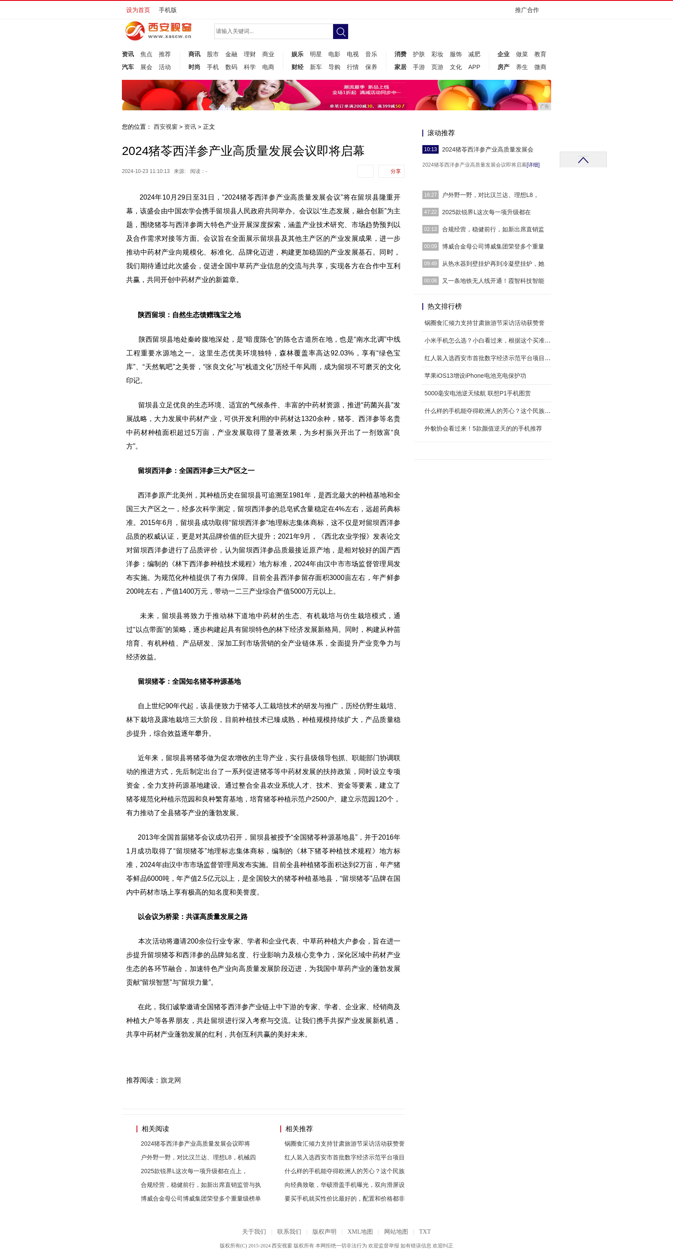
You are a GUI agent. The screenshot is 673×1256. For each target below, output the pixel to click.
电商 (268, 67)
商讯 (194, 54)
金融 (231, 54)
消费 (400, 54)
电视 (353, 54)
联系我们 (289, 1232)
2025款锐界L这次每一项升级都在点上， (194, 1171)
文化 (456, 67)
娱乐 (297, 54)
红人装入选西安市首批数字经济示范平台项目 (345, 1157)
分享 (396, 171)
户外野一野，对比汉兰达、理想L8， (490, 194)
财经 (297, 67)
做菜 (522, 54)
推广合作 (530, 12)
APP (474, 67)
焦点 (146, 54)
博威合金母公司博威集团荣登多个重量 (493, 246)
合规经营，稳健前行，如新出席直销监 (493, 229)
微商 (540, 67)
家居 (400, 67)
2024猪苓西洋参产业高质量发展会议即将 (195, 1143)
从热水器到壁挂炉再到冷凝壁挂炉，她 (493, 263)
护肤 (419, 54)
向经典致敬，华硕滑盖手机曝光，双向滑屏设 (345, 1184)
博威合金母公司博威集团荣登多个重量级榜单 (201, 1198)
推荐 (165, 54)
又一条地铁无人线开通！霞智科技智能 (493, 280)
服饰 (456, 54)
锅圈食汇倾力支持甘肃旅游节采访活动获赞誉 (345, 1143)
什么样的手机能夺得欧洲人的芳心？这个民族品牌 (490, 410)
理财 (250, 54)
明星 (316, 54)
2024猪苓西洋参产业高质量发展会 (488, 149)
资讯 (128, 54)
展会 (146, 67)
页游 (437, 67)
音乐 (371, 54)
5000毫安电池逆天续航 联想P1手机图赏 (477, 393)
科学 (250, 67)
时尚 (194, 67)
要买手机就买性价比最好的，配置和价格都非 (345, 1198)
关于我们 (254, 1232)
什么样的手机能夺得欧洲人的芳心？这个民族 (345, 1171)
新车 (316, 67)
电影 (334, 54)
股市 (213, 54)
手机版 (168, 9)
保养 (371, 67)
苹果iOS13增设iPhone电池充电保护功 (475, 375)
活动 (165, 67)
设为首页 (138, 9)
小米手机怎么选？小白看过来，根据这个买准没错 (490, 340)
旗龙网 (171, 1080)
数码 (231, 67)
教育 (540, 54)
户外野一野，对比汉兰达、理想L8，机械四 (198, 1157)
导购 (334, 67)
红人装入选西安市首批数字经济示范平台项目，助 (490, 358)
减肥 (474, 54)
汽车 (128, 67)
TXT (424, 1232)
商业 (268, 54)
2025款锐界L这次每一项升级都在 (486, 212)
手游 (419, 67)
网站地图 (396, 1232)
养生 (522, 67)
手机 (213, 67)
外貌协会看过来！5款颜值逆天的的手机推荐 (483, 428)
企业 (503, 54)
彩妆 (437, 54)
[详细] (533, 165)
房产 (503, 67)
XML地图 (360, 1232)
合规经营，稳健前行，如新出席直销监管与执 (201, 1184)
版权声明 (324, 1232)
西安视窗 (166, 126)
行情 (353, 67)
